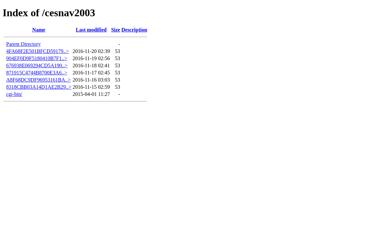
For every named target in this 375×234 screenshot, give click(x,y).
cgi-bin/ (14, 94)
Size (115, 29)
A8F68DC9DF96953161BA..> (38, 80)
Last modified (91, 29)
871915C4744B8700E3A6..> (36, 72)
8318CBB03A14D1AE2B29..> (38, 87)
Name (38, 29)
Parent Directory (23, 44)
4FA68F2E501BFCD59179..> (37, 51)
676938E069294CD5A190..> (37, 65)
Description (134, 29)
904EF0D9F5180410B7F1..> (36, 58)
